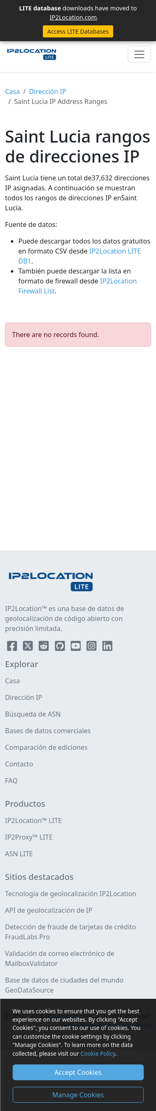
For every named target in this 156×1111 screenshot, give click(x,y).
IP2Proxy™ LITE (28, 837)
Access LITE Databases (78, 31)
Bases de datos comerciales (48, 730)
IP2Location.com (73, 17)
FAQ (11, 780)
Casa (12, 91)
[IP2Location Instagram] (92, 647)
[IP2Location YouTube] (76, 647)
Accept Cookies (78, 1072)
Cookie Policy (98, 1053)
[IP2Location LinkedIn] (107, 647)
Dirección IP (47, 91)
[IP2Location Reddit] (44, 647)
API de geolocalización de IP (48, 910)
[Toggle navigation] (139, 54)
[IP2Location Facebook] (13, 647)
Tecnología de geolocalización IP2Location (70, 893)
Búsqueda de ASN (33, 714)
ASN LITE (19, 853)
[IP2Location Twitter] (29, 647)
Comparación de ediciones (46, 747)
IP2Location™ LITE (33, 820)
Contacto (19, 764)
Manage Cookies (78, 1094)
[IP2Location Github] (61, 647)
